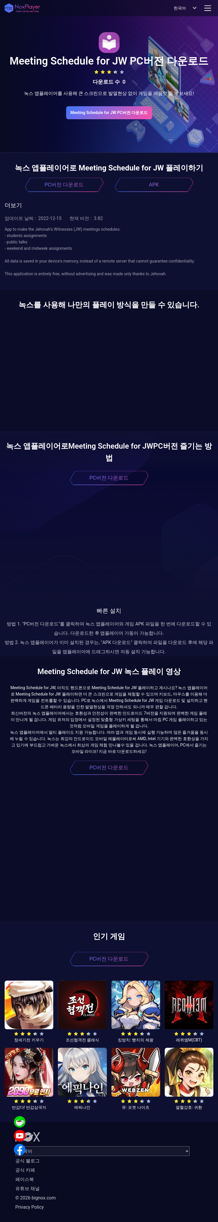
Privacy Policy (29, 1207)
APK (154, 184)
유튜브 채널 (27, 1188)
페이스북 (24, 1179)
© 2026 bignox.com (35, 1198)
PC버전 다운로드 (64, 184)
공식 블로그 (27, 1161)
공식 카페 (25, 1170)
